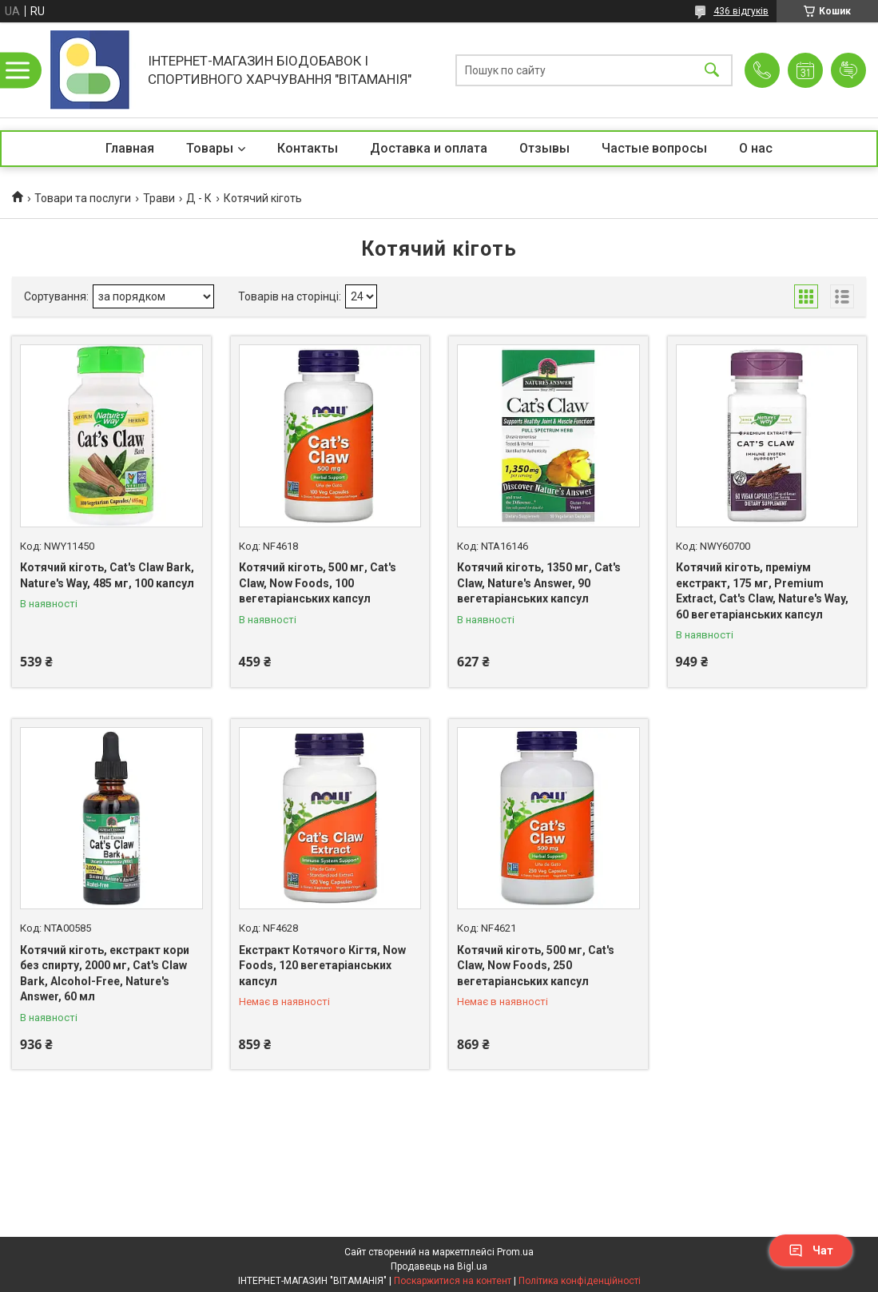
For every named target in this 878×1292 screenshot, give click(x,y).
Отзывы (544, 148)
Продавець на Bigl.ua (439, 1266)
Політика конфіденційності (579, 1280)
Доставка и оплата (428, 148)
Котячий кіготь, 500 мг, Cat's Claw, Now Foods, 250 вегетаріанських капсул (535, 966)
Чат (811, 1250)
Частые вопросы (654, 148)
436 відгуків (741, 11)
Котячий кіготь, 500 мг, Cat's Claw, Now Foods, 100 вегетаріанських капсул (317, 583)
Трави (159, 198)
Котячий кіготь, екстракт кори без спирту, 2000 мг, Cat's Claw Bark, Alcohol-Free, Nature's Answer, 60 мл (104, 974)
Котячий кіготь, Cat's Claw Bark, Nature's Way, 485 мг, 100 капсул (107, 575)
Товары (209, 148)
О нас (756, 148)
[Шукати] (712, 70)
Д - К (199, 198)
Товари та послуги (82, 198)
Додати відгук (848, 70)
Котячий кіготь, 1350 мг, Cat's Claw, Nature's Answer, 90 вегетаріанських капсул (539, 583)
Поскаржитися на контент (452, 1280)
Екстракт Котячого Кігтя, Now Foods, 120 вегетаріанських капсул (322, 966)
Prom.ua (515, 1252)
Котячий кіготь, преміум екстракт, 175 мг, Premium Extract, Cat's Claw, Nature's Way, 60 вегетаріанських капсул (762, 591)
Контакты (307, 148)
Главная (129, 148)
